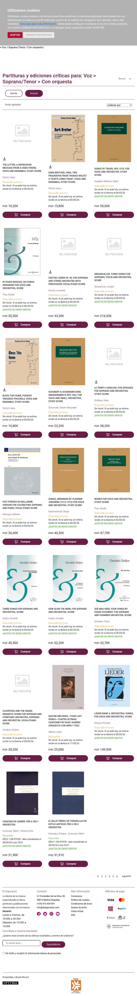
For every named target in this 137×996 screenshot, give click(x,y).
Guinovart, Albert (11, 831)
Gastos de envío (79, 907)
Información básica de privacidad (44, 953)
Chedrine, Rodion (11, 730)
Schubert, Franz (101, 621)
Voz (4, 47)
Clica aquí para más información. (38, 23)
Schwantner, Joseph (104, 286)
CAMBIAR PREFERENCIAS (39, 35)
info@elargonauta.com (48, 907)
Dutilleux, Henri (101, 400)
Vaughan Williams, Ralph (106, 181)
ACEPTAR (15, 35)
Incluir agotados (13, 104)
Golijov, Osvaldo (10, 618)
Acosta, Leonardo (56, 290)
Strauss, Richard (102, 723)
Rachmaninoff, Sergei (58, 511)
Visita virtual (77, 911)
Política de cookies (80, 900)
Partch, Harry (9, 177)
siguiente (126, 876)
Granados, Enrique (57, 833)
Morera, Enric (27, 831)
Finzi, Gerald (8, 294)
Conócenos (76, 896)
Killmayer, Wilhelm (11, 514)
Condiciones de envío (81, 903)
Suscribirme (53, 944)
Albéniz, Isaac (55, 732)
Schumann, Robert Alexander (62, 407)
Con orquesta (34, 47)
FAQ (73, 915)
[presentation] (27, 962)
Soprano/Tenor (16, 47)
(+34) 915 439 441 (46, 903)
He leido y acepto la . (33, 953)
